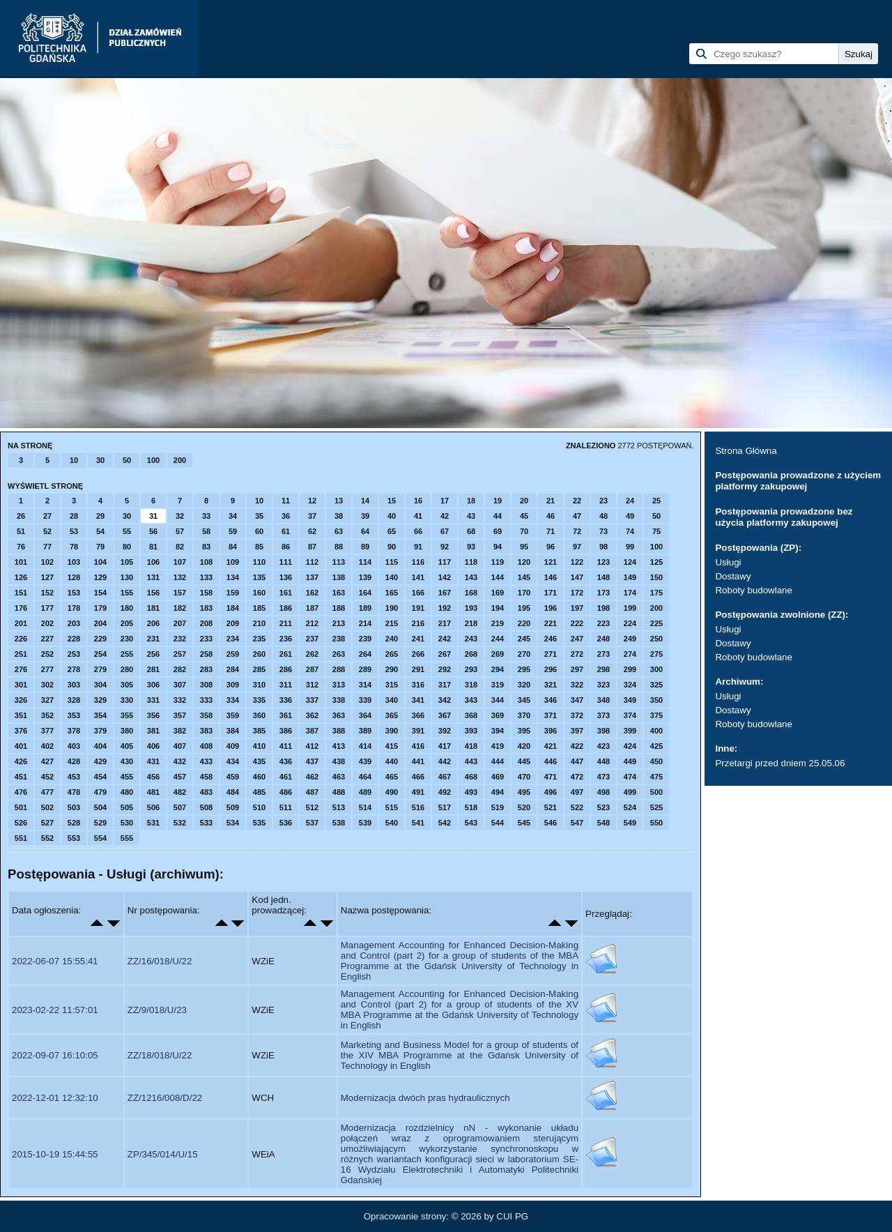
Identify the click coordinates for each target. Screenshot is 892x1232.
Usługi (728, 562)
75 (656, 531)
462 (312, 777)
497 (577, 792)
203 (74, 623)
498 (603, 792)
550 (656, 823)
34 (233, 516)
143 (471, 577)
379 (100, 731)
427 (47, 761)
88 (338, 546)
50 (127, 460)
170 (524, 592)
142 (444, 577)
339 (365, 700)
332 (180, 700)
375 (656, 715)
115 (391, 562)
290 (391, 669)
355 (127, 715)
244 (497, 638)
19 (497, 500)
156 (153, 592)
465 (391, 777)
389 (365, 731)
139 (365, 577)
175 (656, 592)
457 (180, 777)
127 (47, 577)
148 (603, 577)
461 (285, 777)
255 (127, 654)
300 (656, 669)
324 (630, 684)
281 (153, 669)
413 (338, 746)
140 (391, 577)
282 (180, 669)
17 (444, 500)
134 (232, 577)
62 (312, 531)
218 (471, 623)
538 (338, 823)
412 (312, 746)
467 (444, 777)
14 (365, 500)
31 (153, 516)
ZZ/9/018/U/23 (157, 1010)
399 (630, 731)
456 (153, 777)
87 (312, 546)
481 (153, 792)
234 (232, 638)
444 (497, 761)
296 (550, 669)
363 (338, 715)
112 (312, 562)
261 (285, 654)
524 (630, 807)
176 (21, 608)
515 (391, 807)
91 (418, 546)
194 (497, 608)
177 (47, 608)
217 (444, 623)
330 (127, 700)
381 (153, 731)
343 (471, 700)
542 (444, 823)
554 (100, 838)
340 (391, 700)
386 (285, 731)
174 (630, 592)
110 (259, 562)
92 (444, 546)
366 (418, 715)
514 (365, 807)
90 (391, 546)
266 (418, 654)
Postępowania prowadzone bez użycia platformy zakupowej (783, 517)
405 (127, 746)
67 (444, 531)
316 (418, 684)
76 (21, 546)
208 (206, 623)
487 (312, 792)
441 (418, 761)
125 (656, 562)
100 (153, 460)
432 (180, 761)
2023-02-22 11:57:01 (55, 1010)
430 (127, 761)
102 (47, 562)
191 (418, 608)
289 (365, 669)
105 (127, 562)
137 (312, 577)
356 (153, 715)
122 (577, 562)
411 (285, 746)
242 (444, 638)
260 (259, 654)
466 (418, 777)
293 (471, 669)
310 (259, 684)
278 (74, 669)
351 (21, 715)
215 (391, 623)
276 (21, 669)
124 (630, 562)
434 (232, 761)
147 (577, 577)
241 (418, 638)
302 (47, 684)
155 (127, 592)
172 (577, 592)
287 (312, 669)
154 (100, 592)
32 (180, 516)
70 (524, 531)
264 (365, 654)
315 (391, 684)
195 (524, 608)
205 (127, 623)
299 (630, 669)
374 (630, 715)
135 (259, 577)
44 (497, 516)
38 (338, 516)
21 (550, 500)
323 (603, 684)
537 (312, 823)
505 (127, 807)
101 (21, 562)
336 (285, 700)
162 (312, 592)
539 (365, 823)
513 (338, 807)
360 (259, 715)
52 (47, 531)
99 (630, 546)
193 (471, 608)
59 (233, 531)
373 (603, 715)
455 (127, 777)
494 (497, 792)
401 (21, 746)
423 (603, 746)
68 (471, 531)
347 (577, 700)
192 (444, 608)
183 (206, 608)
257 (180, 654)
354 (100, 715)
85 (259, 546)
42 (444, 516)
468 (471, 777)
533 (206, 823)
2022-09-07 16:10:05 (55, 1055)
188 (338, 608)
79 (100, 546)
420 (524, 746)
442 (444, 761)
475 (656, 777)
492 (444, 792)
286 (285, 669)
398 (603, 731)
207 (180, 623)
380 (127, 731)
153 (74, 592)
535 (259, 823)
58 (206, 531)
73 (603, 531)
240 (391, 638)
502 (47, 807)
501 (21, 807)
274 (630, 654)
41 (418, 516)
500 (656, 792)
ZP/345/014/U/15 (163, 1154)
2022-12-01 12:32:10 (55, 1098)
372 (577, 715)
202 (47, 623)
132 (180, 577)
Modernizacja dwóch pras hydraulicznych (425, 1098)
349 (630, 700)
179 (100, 608)
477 (47, 792)
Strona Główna (745, 451)
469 (497, 777)
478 (74, 792)
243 (471, 638)
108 (206, 562)
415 (391, 746)
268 (471, 654)
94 (497, 546)
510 (259, 807)
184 (232, 608)
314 (365, 684)
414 (365, 746)
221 (550, 623)
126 (21, 577)
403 (74, 746)
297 (577, 669)
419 (497, 746)
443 (471, 761)
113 (338, 562)
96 (550, 546)
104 (100, 562)
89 (365, 546)
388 (338, 731)
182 (180, 608)
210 (259, 623)
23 (603, 500)
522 (577, 807)
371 (550, 715)
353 (74, 715)
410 (259, 746)
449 (630, 761)
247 (577, 638)
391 (418, 731)
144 (497, 577)
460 (259, 777)
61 (286, 531)
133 (206, 577)
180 (127, 608)
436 (285, 761)
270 (524, 654)
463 (338, 777)
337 (312, 700)
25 (656, 500)
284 (232, 669)
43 (471, 516)
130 (127, 577)
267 (444, 654)
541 (418, 823)
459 (232, 777)
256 (153, 654)
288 (338, 669)
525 (656, 807)
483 (206, 792)
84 (233, 546)
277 (47, 669)
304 (100, 684)
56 (153, 531)
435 (259, 761)
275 (656, 654)
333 (206, 700)
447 (577, 761)
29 (100, 516)
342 (444, 700)
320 (524, 684)
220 (524, 623)
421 (550, 746)
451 (21, 777)
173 (603, 592)
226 (21, 638)
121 (550, 562)
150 (656, 577)
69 (497, 531)
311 (285, 684)
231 (153, 638)
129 (100, 577)
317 (444, 684)
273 (603, 654)
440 (391, 761)
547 (577, 823)
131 (153, 577)
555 (127, 838)
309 (232, 684)
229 (100, 638)
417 (444, 746)
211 (285, 623)
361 (285, 715)
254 (100, 654)
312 (312, 684)
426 (21, 761)
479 (100, 792)
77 (47, 546)
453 (74, 777)
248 (603, 638)
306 (153, 684)
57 (180, 531)
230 (127, 638)
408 (206, 746)
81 (153, 546)
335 (259, 700)
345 (524, 700)
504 (100, 807)
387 (312, 731)
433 (206, 761)
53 (74, 531)
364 (365, 715)
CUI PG (512, 1216)
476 (21, 792)
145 (524, 577)
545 (524, 823)
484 (232, 792)
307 (180, 684)
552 (47, 838)
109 (232, 562)
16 (418, 500)
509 (232, 807)
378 (74, 731)
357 (180, 715)
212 (312, 623)
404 (100, 746)
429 (100, 761)
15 (391, 500)
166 (418, 592)
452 (47, 777)
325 (656, 684)
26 (21, 516)
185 (259, 608)
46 (550, 516)
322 (577, 684)
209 (232, 623)
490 (391, 792)
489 (365, 792)
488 (338, 792)
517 (444, 807)
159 (232, 592)
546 (550, 823)
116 (418, 562)
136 (285, 577)
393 (471, 731)
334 (232, 700)
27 (47, 516)
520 (524, 807)
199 (630, 608)
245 (524, 638)
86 (286, 546)
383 (206, 731)
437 (312, 761)
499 (630, 792)
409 (232, 746)
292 (444, 669)
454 (100, 777)
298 (603, 669)
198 (603, 608)
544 (497, 823)
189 (365, 608)
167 (444, 592)
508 (206, 807)
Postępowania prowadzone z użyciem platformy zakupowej (798, 481)
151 (21, 592)
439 (365, 761)
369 (497, 715)
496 (550, 792)
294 (497, 669)
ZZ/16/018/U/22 (160, 961)
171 (550, 592)
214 (365, 623)
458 (206, 777)
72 (577, 531)
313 (338, 684)
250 (656, 638)
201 (21, 623)
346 (550, 700)
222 (577, 623)
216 (418, 623)
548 (603, 823)
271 (550, 654)
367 (444, 715)
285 (259, 669)
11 (286, 500)
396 (550, 731)
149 (630, 577)
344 (497, 700)
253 (74, 654)
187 (312, 608)
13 (338, 500)
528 (74, 823)
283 (206, 669)
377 (47, 731)
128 (74, 577)
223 (603, 623)
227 (47, 638)
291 (418, 669)
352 (47, 715)
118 (471, 562)
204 (100, 623)
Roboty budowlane (753, 590)
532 (180, 823)
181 (153, 608)
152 (47, 592)
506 (153, 807)
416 (418, 746)
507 (180, 807)
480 (127, 792)
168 (471, 592)
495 (524, 792)
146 (550, 577)
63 (338, 531)
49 (630, 516)
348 (603, 700)
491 (418, 792)
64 (365, 531)
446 (550, 761)
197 (577, 608)
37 (312, 516)
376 (21, 731)
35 (259, 516)
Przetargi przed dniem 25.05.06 (780, 763)
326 (21, 700)
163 (338, 592)
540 (391, 823)
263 (338, 654)
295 (524, 669)
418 (471, 746)
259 (232, 654)
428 (74, 761)
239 (365, 638)
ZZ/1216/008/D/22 (165, 1098)
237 (312, 638)
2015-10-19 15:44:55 (55, 1154)
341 (418, 700)
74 (630, 531)
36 (286, 516)
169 (497, 592)
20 (524, 500)
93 (471, 546)
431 (153, 761)
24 (630, 500)
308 (206, 684)
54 (100, 531)
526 (21, 823)
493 (471, 792)
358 (206, 715)
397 (577, 731)
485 (259, 792)
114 (365, 562)
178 (74, 608)
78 (74, 546)
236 (285, 638)
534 (232, 823)
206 (153, 623)
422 (577, 746)
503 (74, 807)
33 (206, 516)
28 (74, 516)
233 (206, 638)
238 (338, 638)
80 (127, 546)
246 (550, 638)
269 (497, 654)
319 (497, 684)
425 (656, 746)
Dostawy (733, 576)
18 (471, 500)
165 (391, 592)
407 (180, 746)
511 (285, 807)
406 (153, 746)
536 (285, 823)
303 (74, 684)
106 (153, 562)
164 (365, 592)
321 (550, 684)
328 (74, 700)
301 (21, 684)
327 (47, 700)
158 (206, 592)
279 (100, 669)
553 (74, 838)
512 (312, 807)
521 (550, 807)
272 (577, 654)
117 (444, 562)
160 (259, 592)
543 (471, 823)
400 (656, 731)
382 (180, 731)
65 (391, 531)
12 (312, 500)
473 (603, 777)
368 (471, 715)
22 (577, 500)
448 (603, 761)
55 (127, 531)
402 (47, 746)
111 (285, 562)
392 (444, 731)
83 (206, 546)
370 (524, 715)
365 (391, 715)
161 (285, 592)
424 (630, 746)
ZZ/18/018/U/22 (160, 1055)
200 (180, 460)
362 (312, 715)
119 (497, 562)
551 (21, 838)
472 (577, 777)
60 (259, 531)
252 (47, 654)
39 (365, 516)
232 (180, 638)
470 (524, 777)
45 (524, 516)
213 (338, 623)
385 (259, 731)
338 (338, 700)
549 (630, 823)
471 (550, 777)
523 (603, 807)
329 (100, 700)
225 (656, 623)
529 (100, 823)
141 (418, 577)
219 (497, 623)
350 (656, 700)
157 (180, 592)
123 (603, 562)
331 (153, 700)
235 (259, 638)
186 (285, 608)
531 (153, 823)
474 (630, 777)
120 (524, 562)
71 (550, 531)
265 (391, 654)
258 (206, 654)
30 (100, 460)
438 (338, 761)
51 (21, 531)
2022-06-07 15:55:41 (55, 961)
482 (180, 792)
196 (550, 608)
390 (391, 731)
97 (577, 546)
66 (418, 531)
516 (418, 807)
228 (74, 638)
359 (232, 715)
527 (47, 823)
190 (391, 608)
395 (524, 731)
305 (127, 684)
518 (471, 807)
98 (603, 546)
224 (630, 623)
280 (127, 669)
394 (497, 731)
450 (656, 761)
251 (21, 654)
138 (338, 577)
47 (577, 516)
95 (524, 546)
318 (471, 684)
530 (127, 823)
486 (285, 792)
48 (603, 516)
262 (312, 654)
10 (74, 460)
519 (497, 807)
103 (74, 562)
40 (391, 516)
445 (524, 761)
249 (630, 638)
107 (180, 562)
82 (180, 546)
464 (365, 777)
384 (232, 731)
